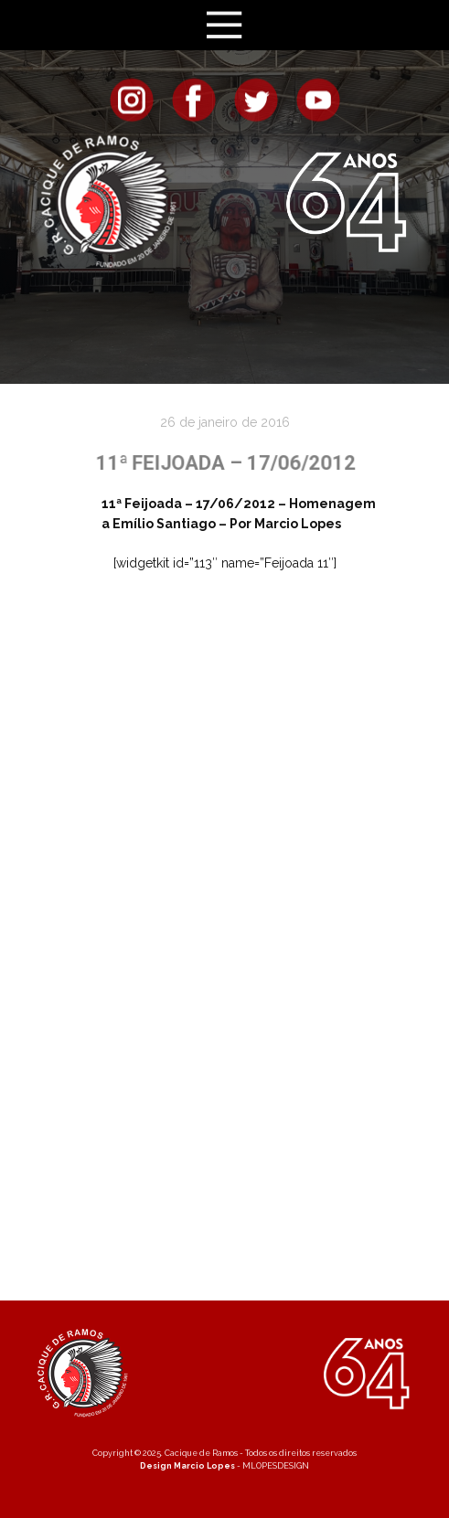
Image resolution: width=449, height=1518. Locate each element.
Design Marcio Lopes (187, 1465)
